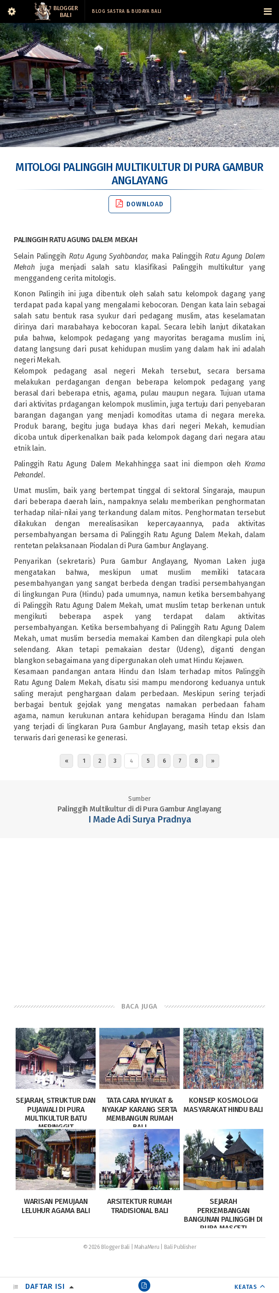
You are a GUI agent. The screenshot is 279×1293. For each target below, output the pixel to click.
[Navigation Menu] (267, 11)
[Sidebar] (11, 11)
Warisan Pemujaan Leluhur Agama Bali (56, 1205)
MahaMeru (146, 1247)
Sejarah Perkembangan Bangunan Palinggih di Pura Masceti (223, 1214)
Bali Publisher (180, 1247)
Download (140, 203)
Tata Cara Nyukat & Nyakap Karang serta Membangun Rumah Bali (139, 1113)
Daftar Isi (45, 1286)
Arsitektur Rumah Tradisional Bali (139, 1205)
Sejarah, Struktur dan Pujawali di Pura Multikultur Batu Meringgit (56, 1113)
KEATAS (245, 1286)
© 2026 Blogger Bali (106, 1247)
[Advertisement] (139, 911)
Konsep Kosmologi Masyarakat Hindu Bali (223, 1104)
